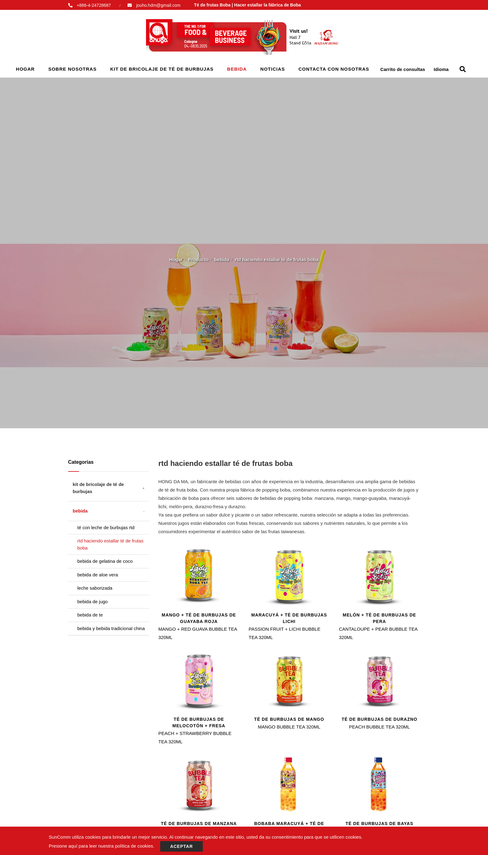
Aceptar (181, 846)
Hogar (25, 69)
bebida (237, 69)
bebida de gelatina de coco (105, 561)
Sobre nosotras (72, 69)
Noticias (272, 69)
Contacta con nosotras (333, 69)
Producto (198, 257)
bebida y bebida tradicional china (111, 628)
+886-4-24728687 (94, 5)
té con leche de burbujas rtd (106, 527)
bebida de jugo (92, 601)
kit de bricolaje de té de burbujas (162, 69)
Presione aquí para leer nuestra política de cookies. (101, 846)
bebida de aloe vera (97, 574)
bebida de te (90, 614)
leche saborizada (94, 588)
